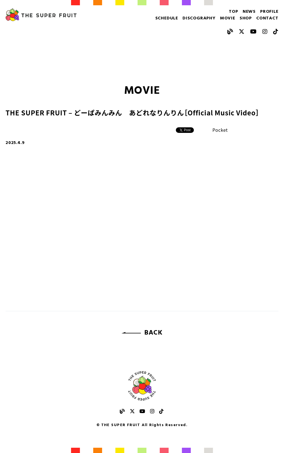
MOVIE (227, 18)
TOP (233, 11)
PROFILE (269, 11)
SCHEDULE (166, 18)
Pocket (220, 129)
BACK (153, 333)
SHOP (246, 18)
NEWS (249, 11)
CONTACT (267, 18)
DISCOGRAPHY (198, 18)
